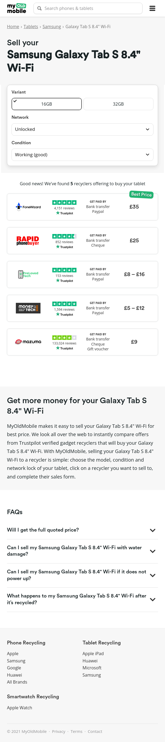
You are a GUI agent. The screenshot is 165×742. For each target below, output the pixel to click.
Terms (76, 731)
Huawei (14, 675)
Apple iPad (93, 653)
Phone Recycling (26, 642)
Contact (95, 731)
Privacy (58, 731)
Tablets (31, 26)
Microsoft (92, 668)
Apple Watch (19, 708)
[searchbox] (88, 8)
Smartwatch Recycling (33, 696)
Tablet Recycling (102, 642)
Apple (13, 653)
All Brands (17, 682)
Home (13, 26)
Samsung (52, 26)
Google (14, 668)
